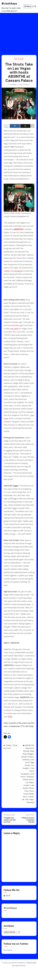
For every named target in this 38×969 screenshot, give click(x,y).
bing (32, 751)
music (31, 788)
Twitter (7, 271)
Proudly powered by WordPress (13, 963)
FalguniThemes (20, 966)
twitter (31, 797)
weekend (30, 802)
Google (26, 768)
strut (25, 797)
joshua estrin (28, 780)
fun (32, 765)
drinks (27, 765)
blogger (30, 754)
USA (27, 799)
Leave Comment (24, 84)
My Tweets (8, 950)
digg (32, 762)
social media (29, 794)
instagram (25, 774)
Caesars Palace (27, 757)
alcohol (26, 751)
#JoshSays (9, 3)
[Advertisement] (19, 33)
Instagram (18, 271)
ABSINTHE (29, 745)
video (31, 799)
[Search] (35, 6)
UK (23, 799)
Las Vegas (30, 782)
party (31, 791)
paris (27, 791)
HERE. (10, 716)
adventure (29, 748)
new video (14, 328)
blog (25, 754)
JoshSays (13, 84)
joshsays (30, 777)
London (27, 785)
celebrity (26, 760)
